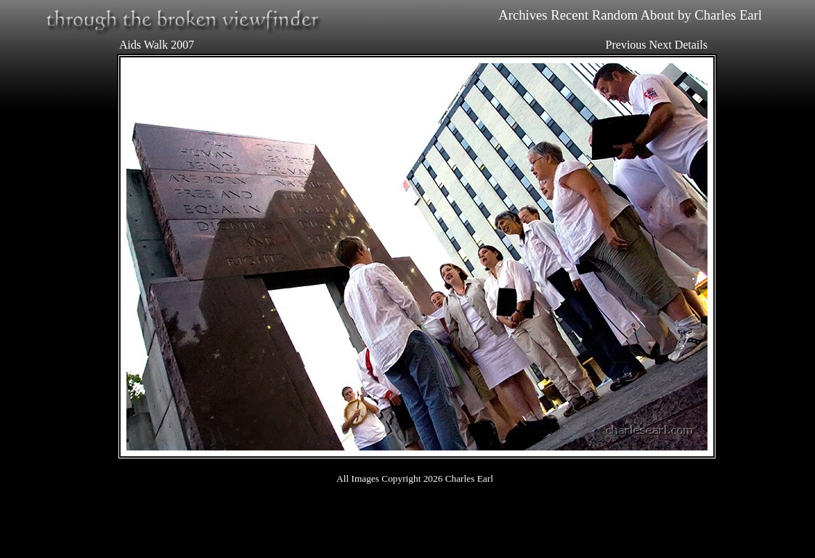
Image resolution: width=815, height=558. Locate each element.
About (658, 15)
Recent (569, 15)
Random (615, 15)
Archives (522, 15)
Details (691, 45)
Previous (626, 45)
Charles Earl (728, 15)
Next (660, 45)
